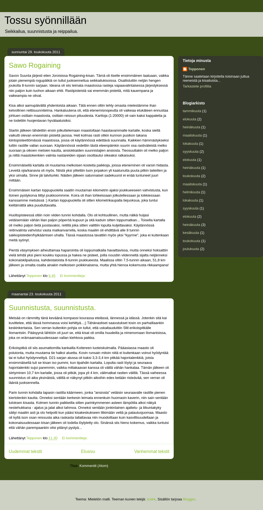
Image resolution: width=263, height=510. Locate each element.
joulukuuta (191, 249)
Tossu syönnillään (45, 20)
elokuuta (189, 119)
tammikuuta (192, 111)
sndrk (151, 499)
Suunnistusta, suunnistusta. (52, 308)
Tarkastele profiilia (197, 86)
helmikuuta (191, 192)
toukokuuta (191, 176)
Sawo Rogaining (35, 65)
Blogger (189, 499)
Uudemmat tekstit (25, 451)
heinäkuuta (191, 127)
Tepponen (196, 69)
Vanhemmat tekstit (151, 451)
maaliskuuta (192, 135)
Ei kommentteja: (73, 276)
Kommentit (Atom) (93, 466)
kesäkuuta (191, 233)
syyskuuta (191, 151)
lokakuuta (190, 143)
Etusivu (88, 451)
